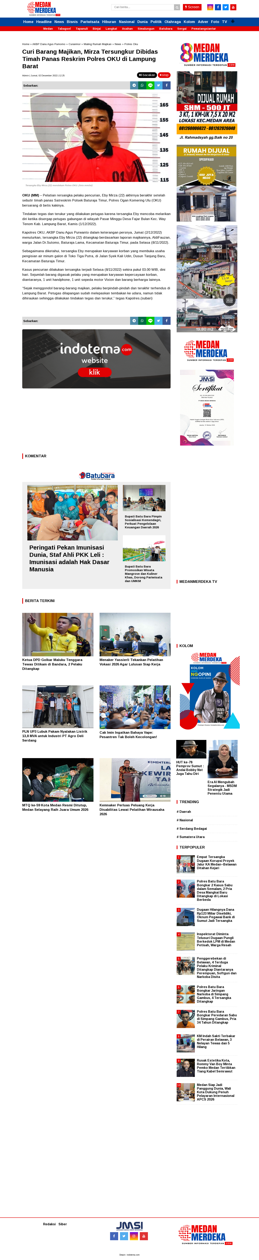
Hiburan (109, 22)
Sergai (182, 28)
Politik (156, 22)
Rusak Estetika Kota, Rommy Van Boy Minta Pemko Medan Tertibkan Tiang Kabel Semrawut (216, 1066)
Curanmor (75, 44)
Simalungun (146, 28)
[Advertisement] (96, 422)
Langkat (111, 28)
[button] (233, 20)
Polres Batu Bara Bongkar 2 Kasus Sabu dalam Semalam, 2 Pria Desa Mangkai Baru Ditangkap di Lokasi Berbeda (214, 890)
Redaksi (49, 1224)
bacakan (147, 75)
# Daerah (184, 811)
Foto (215, 22)
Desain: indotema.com (129, 1255)
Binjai (97, 28)
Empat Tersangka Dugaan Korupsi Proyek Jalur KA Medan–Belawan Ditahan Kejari (217, 862)
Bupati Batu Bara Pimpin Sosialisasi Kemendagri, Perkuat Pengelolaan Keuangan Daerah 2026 (143, 522)
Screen (192, 7)
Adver (203, 22)
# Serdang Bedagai (192, 828)
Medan (48, 28)
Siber (62, 1224)
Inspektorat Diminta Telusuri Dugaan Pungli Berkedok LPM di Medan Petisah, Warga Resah (216, 939)
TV (224, 22)
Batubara (165, 28)
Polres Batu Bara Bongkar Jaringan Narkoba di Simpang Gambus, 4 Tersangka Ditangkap (214, 994)
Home (28, 22)
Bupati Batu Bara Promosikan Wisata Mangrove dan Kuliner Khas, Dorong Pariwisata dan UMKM (143, 574)
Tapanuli (82, 28)
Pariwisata (90, 22)
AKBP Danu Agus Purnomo (48, 44)
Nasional (127, 22)
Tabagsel (64, 28)
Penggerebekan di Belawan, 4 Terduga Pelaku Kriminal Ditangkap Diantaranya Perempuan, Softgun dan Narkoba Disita (217, 968)
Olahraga (173, 22)
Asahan (127, 28)
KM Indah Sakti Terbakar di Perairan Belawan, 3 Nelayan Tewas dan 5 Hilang (216, 1041)
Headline (44, 22)
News (59, 22)
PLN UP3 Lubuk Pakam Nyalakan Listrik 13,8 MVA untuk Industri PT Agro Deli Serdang (54, 736)
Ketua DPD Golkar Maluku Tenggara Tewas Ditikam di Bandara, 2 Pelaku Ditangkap (52, 664)
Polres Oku (131, 44)
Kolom (189, 22)
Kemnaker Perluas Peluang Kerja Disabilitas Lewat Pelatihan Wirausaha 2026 (132, 809)
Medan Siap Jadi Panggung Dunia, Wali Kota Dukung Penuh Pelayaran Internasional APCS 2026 (215, 1092)
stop (164, 75)
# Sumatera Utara (191, 837)
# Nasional (185, 820)
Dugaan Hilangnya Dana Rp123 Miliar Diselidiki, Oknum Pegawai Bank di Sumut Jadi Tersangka (216, 915)
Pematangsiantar (203, 28)
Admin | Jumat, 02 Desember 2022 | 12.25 (43, 75)
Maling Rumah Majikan (97, 44)
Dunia (142, 22)
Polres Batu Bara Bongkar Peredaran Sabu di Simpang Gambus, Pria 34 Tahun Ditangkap (217, 1017)
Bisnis (72, 22)
